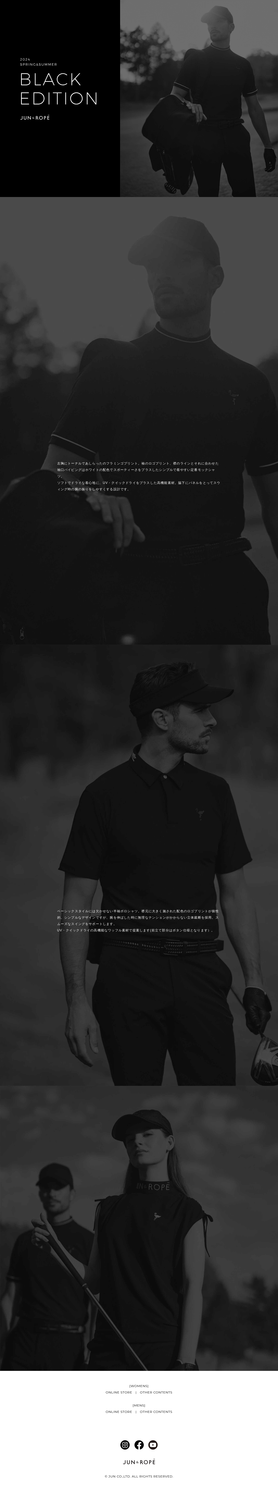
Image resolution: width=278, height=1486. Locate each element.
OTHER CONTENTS (156, 1392)
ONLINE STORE (119, 1392)
